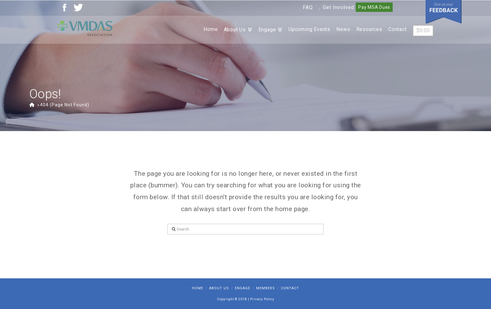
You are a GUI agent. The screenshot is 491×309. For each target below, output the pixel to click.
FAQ (308, 7)
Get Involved (338, 7)
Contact (290, 288)
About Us (219, 288)
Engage (242, 288)
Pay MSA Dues (374, 7)
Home (197, 288)
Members (265, 288)
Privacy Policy (262, 299)
